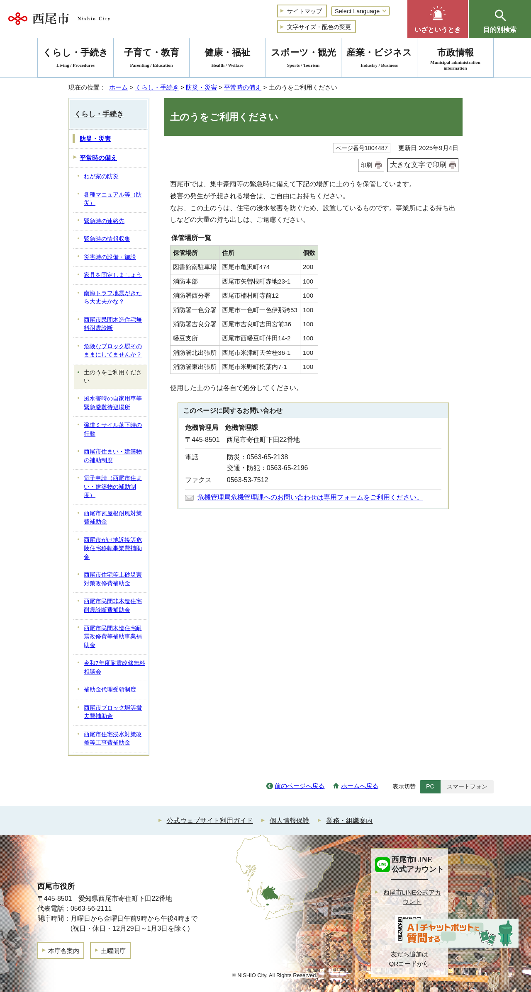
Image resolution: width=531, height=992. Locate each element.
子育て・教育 (151, 59)
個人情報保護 (289, 820)
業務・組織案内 (349, 820)
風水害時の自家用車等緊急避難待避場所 (113, 402)
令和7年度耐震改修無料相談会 (114, 667)
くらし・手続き (157, 87)
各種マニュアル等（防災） (113, 199)
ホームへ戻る (359, 785)
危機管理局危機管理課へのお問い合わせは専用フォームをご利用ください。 (310, 497)
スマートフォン (467, 786)
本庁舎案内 (63, 950)
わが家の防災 (101, 176)
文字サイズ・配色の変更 (319, 27)
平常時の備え (242, 87)
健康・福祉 (227, 59)
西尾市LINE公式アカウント (412, 897)
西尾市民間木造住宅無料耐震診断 (113, 324)
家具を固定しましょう (113, 275)
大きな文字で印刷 (418, 165)
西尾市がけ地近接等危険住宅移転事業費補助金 (113, 548)
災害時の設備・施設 (110, 257)
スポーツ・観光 (303, 59)
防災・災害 (201, 87)
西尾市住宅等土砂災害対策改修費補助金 (113, 579)
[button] (437, 19)
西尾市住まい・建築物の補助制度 (113, 456)
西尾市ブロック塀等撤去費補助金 (113, 712)
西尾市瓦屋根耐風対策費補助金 (113, 517)
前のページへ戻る (299, 785)
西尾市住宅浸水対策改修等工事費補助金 (113, 738)
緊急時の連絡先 (104, 221)
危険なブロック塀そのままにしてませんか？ (113, 350)
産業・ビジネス (379, 59)
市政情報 (455, 59)
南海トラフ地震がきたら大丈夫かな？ (113, 297)
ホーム (118, 87)
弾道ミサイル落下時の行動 (113, 429)
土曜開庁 (113, 950)
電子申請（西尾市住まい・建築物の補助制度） (113, 486)
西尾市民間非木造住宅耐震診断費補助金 (113, 605)
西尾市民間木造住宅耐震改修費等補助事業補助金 (113, 636)
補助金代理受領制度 (110, 689)
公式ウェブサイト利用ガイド (210, 820)
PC (430, 786)
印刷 (366, 165)
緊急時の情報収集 (107, 239)
